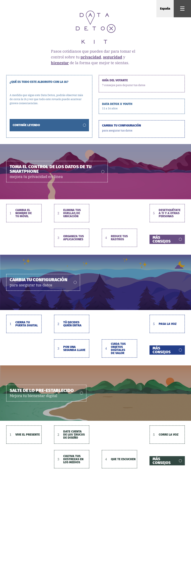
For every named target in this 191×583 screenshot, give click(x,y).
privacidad (91, 57)
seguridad (112, 57)
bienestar (60, 62)
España (165, 8)
